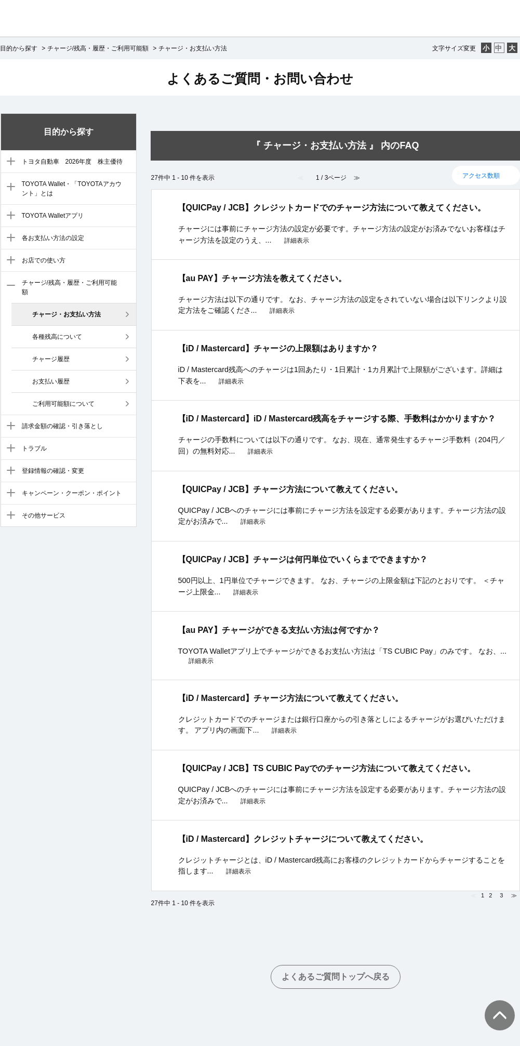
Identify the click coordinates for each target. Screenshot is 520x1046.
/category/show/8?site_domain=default (8, 426)
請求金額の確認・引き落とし (62, 426)
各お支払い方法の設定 (53, 238)
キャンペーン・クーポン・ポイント (72, 493)
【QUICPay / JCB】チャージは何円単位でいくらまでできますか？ (303, 559)
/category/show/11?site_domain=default (8, 493)
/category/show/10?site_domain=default (8, 471)
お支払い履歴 (51, 381)
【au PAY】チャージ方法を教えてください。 (262, 278)
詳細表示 (296, 240)
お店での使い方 (43, 260)
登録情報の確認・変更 (53, 470)
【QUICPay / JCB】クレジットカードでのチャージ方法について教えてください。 (332, 207)
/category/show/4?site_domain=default (8, 216)
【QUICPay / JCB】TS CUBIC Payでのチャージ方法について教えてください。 (327, 768)
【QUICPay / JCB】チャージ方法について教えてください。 (290, 489)
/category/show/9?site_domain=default (8, 449)
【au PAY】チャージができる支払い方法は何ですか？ (279, 630)
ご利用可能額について (63, 403)
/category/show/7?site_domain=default (8, 286)
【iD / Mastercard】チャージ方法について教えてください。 (291, 698)
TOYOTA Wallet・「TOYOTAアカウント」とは (72, 188)
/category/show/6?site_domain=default (8, 261)
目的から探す (18, 48)
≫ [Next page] (514, 895)
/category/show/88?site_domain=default (8, 162)
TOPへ (494, 1005)
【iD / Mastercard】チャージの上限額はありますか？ (278, 348)
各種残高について (57, 336)
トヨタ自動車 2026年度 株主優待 (72, 161)
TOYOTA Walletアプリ (53, 215)
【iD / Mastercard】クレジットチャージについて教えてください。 (303, 839)
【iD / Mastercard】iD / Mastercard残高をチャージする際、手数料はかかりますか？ (337, 418)
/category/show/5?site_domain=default (8, 238)
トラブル (34, 448)
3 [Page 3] (501, 895)
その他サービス (43, 515)
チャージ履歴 (51, 359)
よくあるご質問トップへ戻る (336, 976)
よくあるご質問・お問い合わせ (260, 78)
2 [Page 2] (490, 895)
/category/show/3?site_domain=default (8, 187)
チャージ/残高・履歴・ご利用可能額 (98, 48)
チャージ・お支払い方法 (66, 314)
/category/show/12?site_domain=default (8, 516)
